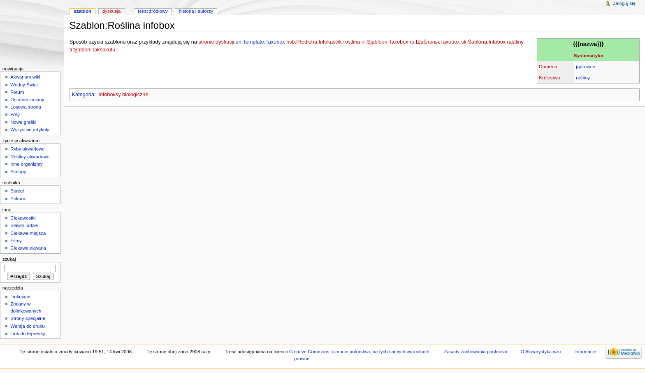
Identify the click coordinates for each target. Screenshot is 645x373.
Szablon (82, 11)
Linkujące (20, 296)
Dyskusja (111, 11)
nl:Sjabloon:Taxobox (385, 42)
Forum (17, 92)
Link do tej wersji (27, 333)
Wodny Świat (24, 84)
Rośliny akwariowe (29, 156)
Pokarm (18, 198)
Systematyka (588, 55)
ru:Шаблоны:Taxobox (435, 42)
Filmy (15, 240)
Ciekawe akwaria (28, 248)
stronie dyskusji (216, 42)
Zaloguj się (624, 3)
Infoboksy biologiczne (123, 94)
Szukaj (9, 259)
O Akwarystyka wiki (541, 351)
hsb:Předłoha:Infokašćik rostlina (323, 42)
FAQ (15, 114)
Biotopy (18, 171)
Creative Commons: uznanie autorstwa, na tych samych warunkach (359, 351)
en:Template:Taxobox (260, 42)
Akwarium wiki (25, 76)
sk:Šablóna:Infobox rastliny (492, 42)
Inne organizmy (26, 164)
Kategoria (83, 94)
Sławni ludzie (24, 225)
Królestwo (549, 77)
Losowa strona (25, 106)
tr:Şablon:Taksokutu (92, 50)
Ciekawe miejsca (28, 233)
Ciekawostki (22, 217)
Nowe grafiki (23, 122)
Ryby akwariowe (27, 148)
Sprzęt (17, 190)
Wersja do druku (27, 326)
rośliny (583, 77)
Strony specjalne (27, 318)
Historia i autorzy (196, 11)
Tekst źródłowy (153, 11)
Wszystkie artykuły (29, 129)
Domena (548, 66)
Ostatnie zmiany (27, 99)
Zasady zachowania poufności (475, 351)
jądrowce (585, 66)
